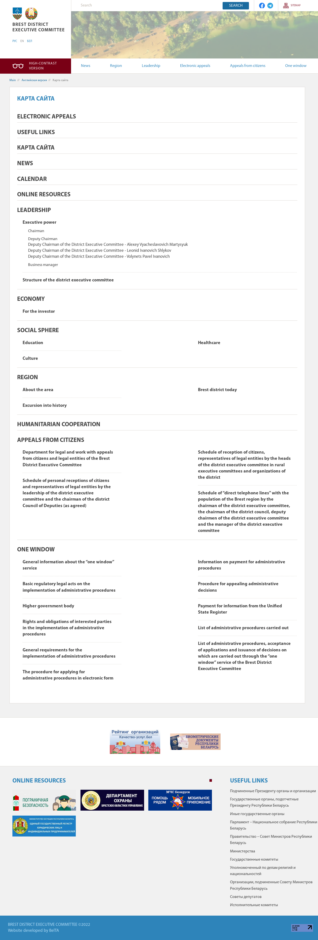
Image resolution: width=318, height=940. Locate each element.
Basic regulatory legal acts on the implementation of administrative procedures (69, 587)
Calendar (32, 179)
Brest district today (217, 390)
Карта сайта (36, 148)
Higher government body (48, 606)
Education (33, 343)
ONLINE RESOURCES (44, 195)
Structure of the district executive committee (68, 280)
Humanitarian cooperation (58, 425)
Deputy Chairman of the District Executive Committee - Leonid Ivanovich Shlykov (99, 251)
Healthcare (209, 343)
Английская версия (34, 80)
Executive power (39, 222)
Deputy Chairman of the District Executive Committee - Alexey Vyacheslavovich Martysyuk (108, 245)
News (85, 66)
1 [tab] (210, 780)
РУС (14, 41)
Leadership (151, 66)
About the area (38, 390)
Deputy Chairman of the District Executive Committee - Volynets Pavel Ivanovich (99, 257)
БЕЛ (29, 41)
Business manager (43, 265)
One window (296, 66)
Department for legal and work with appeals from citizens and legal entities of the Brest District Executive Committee (68, 458)
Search (235, 6)
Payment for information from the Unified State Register (240, 609)
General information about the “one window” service (68, 565)
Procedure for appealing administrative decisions (238, 587)
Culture (30, 358)
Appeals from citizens (247, 66)
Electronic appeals (195, 66)
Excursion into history (45, 405)
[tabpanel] (112, 815)
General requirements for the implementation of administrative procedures (69, 653)
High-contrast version (43, 66)
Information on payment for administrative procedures (241, 565)
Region (116, 66)
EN (22, 41)
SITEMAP (296, 5)
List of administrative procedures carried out (243, 628)
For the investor (39, 311)
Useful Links (36, 133)
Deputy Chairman (42, 239)
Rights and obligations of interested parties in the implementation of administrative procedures (67, 628)
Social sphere (38, 331)
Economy (31, 299)
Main (12, 80)
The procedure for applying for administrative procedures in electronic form (68, 675)
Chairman (36, 231)
